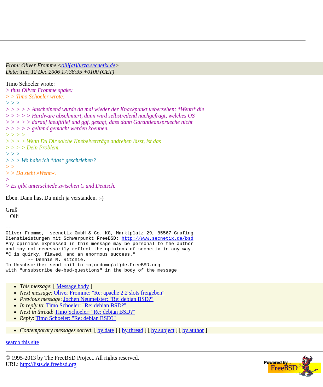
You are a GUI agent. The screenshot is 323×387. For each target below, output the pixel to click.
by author (193, 340)
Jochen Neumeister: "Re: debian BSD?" (108, 309)
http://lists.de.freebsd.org (48, 374)
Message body (73, 296)
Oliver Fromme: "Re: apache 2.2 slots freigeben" (109, 302)
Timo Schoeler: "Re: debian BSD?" (86, 315)
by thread (132, 340)
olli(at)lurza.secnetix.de (88, 65)
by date (106, 340)
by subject (162, 340)
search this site (22, 352)
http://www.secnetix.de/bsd (158, 241)
